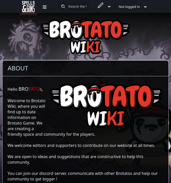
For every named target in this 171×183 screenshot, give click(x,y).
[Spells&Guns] (28, 6)
